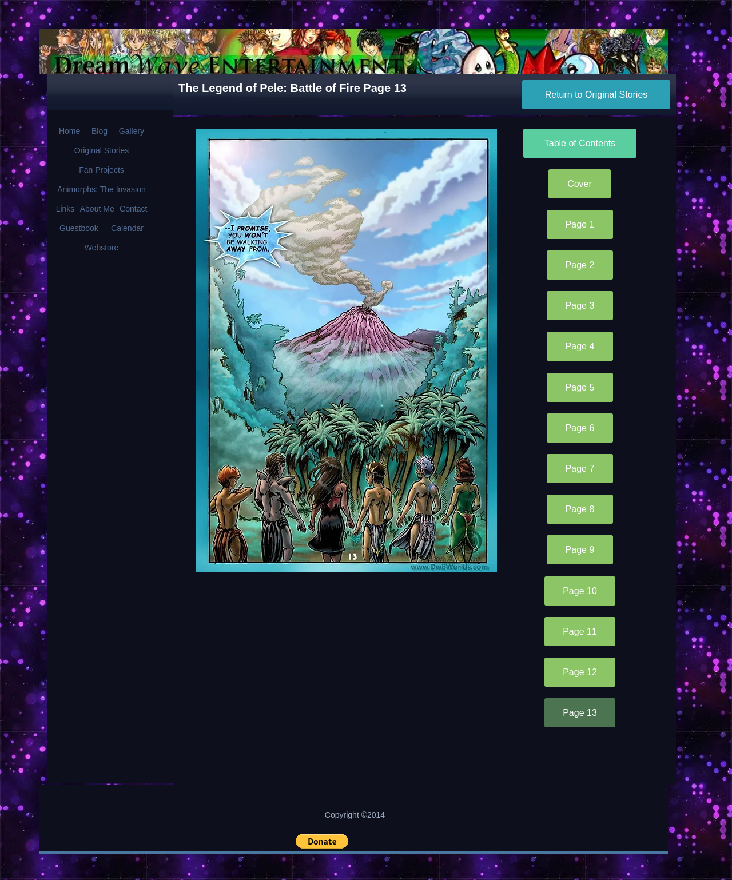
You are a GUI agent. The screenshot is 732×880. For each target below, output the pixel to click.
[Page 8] (580, 509)
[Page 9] (580, 549)
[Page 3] (580, 305)
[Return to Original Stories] (596, 94)
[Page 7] (580, 468)
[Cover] (579, 183)
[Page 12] (579, 672)
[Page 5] (580, 387)
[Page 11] (579, 631)
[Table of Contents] (579, 143)
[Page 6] (580, 428)
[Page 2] (580, 265)
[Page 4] (580, 346)
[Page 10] (579, 591)
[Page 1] (580, 224)
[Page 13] (579, 712)
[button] (322, 841)
